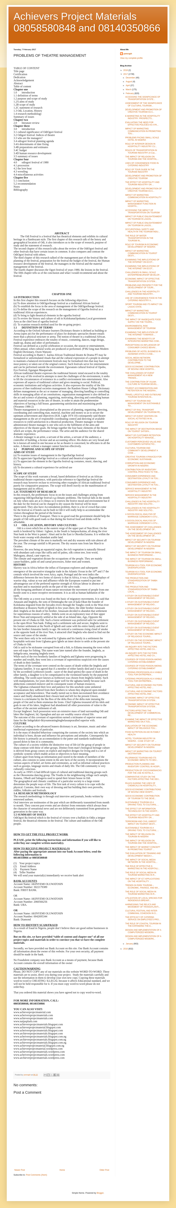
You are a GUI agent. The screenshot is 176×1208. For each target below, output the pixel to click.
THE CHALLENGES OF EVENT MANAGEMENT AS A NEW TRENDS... (139, 375)
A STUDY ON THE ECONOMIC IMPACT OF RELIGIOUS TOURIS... (143, 635)
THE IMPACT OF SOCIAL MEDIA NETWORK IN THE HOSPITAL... (141, 861)
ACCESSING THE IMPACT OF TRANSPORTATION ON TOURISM (142, 211)
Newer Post (19, 1170)
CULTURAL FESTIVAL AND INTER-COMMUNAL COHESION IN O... (141, 912)
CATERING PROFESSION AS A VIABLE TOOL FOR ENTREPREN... (143, 673)
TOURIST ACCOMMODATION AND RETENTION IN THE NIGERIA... (141, 389)
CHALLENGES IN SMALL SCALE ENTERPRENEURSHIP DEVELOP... (143, 273)
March (129, 89)
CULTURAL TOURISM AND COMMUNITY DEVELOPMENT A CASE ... (141, 450)
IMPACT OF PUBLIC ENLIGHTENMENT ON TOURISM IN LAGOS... (143, 217)
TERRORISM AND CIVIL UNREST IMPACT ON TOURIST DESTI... (141, 822)
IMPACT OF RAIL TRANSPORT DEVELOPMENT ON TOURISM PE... (143, 411)
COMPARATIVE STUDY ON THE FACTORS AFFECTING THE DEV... (142, 778)
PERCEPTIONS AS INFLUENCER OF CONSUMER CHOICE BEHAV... (142, 346)
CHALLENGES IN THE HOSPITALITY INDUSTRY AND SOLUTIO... (142, 502)
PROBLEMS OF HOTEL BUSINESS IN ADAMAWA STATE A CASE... (143, 352)
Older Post (104, 1170)
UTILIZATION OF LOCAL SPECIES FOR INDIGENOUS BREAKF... (143, 899)
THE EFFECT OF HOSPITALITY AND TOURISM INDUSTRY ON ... (142, 183)
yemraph (128, 54)
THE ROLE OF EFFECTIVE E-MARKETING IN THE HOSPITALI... (142, 867)
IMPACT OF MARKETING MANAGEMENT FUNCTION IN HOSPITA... (140, 203)
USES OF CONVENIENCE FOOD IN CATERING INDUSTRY (142, 164)
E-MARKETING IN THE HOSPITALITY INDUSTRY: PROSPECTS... (142, 117)
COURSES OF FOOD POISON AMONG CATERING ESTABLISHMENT (143, 660)
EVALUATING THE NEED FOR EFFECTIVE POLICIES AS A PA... (142, 123)
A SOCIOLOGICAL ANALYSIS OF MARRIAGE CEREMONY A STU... (142, 515)
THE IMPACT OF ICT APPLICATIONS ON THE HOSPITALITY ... (142, 880)
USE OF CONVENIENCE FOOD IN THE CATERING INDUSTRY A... (143, 299)
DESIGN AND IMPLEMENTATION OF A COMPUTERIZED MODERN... (143, 931)
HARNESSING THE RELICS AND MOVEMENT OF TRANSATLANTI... (142, 905)
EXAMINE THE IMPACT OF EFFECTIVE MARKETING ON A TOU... (143, 720)
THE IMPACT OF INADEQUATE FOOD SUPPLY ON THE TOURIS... (143, 320)
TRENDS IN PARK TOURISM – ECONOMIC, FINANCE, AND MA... (142, 886)
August (129, 81)
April (128, 85)
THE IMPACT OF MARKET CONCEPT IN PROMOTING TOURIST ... (142, 848)
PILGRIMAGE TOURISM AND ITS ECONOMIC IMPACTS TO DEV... (141, 759)
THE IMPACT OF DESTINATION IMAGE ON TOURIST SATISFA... (143, 430)
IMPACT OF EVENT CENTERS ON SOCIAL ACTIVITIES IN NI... (141, 417)
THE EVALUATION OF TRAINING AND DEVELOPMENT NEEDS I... (143, 854)
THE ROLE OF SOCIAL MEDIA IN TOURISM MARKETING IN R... (140, 873)
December (131, 78)
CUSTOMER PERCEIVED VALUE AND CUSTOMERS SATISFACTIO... (143, 443)
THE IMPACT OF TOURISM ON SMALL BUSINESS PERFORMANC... (143, 553)
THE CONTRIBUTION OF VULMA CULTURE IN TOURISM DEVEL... (142, 383)
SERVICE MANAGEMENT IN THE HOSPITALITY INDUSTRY (140, 490)
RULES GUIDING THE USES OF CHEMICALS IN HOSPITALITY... (141, 784)
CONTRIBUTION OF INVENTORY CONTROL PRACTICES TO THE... (142, 470)
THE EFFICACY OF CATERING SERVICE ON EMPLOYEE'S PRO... (142, 918)
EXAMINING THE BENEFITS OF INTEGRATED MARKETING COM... (142, 340)
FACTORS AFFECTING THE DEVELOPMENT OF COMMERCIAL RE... (143, 713)
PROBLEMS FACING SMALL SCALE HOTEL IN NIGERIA (142, 138)
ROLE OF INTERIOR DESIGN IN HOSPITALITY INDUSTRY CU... (141, 145)
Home (62, 1170)
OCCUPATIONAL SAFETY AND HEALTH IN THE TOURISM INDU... (142, 230)
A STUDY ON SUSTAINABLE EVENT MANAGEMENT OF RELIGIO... (142, 597)
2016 (125, 949)
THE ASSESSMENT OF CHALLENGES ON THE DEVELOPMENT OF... (143, 528)
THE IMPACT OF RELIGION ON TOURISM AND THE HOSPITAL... (142, 158)
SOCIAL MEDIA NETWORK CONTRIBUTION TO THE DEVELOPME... (138, 360)
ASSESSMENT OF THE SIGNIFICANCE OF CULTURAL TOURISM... (143, 104)
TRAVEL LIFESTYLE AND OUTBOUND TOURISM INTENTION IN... (143, 395)
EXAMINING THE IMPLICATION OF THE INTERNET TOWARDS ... (141, 333)
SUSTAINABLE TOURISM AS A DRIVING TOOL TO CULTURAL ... (142, 803)
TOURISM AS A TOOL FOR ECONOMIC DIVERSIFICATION (143, 566)
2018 (125, 70)
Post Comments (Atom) (36, 1175)
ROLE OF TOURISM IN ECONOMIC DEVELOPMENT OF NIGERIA (141, 245)
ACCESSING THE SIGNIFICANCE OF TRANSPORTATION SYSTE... (142, 98)
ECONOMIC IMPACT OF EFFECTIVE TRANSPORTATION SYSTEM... (142, 280)
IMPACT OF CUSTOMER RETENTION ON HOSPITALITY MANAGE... (143, 436)
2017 (125, 74)
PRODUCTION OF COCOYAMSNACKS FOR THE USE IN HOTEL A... (143, 771)
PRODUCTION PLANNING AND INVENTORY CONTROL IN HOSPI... (143, 765)
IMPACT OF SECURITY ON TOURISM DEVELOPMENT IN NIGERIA (142, 541)
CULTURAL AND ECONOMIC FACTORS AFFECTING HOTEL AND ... (143, 686)
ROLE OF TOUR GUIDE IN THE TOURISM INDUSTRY (140, 170)
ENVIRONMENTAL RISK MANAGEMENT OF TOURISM (140, 327)
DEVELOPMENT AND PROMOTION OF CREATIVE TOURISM (143, 177)
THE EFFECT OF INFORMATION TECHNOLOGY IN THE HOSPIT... (142, 810)
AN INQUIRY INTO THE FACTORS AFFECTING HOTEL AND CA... (141, 648)
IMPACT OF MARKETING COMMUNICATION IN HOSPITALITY (143, 196)
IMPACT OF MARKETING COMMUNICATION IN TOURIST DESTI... (141, 253)
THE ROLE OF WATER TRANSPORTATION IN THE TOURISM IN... (139, 238)
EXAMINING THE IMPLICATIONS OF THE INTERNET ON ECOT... (142, 261)
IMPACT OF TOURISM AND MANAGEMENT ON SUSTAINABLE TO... (142, 403)
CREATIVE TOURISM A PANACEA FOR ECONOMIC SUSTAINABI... (143, 458)
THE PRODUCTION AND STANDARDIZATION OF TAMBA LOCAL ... (141, 580)
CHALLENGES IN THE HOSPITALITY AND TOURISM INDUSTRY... (142, 292)
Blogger (100, 1193)
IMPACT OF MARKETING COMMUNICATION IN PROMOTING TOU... (143, 131)
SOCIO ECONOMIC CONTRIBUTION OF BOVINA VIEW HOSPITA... (142, 367)
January (130, 944)
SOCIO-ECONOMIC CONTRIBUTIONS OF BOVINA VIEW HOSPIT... (143, 790)
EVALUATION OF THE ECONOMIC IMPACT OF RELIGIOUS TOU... (141, 727)
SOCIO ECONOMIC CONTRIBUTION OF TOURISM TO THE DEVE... (142, 797)
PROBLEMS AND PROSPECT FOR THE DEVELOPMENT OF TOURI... (143, 286)
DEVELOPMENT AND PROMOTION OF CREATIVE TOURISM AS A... (143, 110)
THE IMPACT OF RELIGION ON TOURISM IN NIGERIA (140, 835)
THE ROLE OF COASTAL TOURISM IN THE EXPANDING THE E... (143, 924)
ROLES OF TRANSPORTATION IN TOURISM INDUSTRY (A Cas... (141, 151)
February (130, 93)
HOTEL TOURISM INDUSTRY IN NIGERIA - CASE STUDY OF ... (140, 739)
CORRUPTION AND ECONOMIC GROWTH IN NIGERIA (140, 464)
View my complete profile (131, 58)
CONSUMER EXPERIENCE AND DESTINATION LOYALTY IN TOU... (142, 477)
